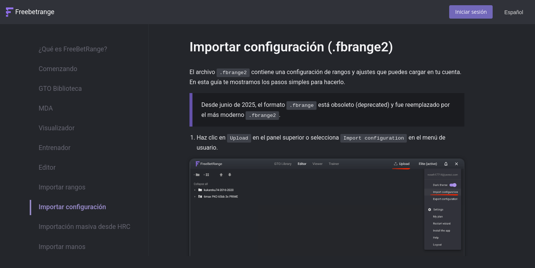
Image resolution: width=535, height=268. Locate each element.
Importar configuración (72, 207)
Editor (47, 167)
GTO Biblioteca (60, 88)
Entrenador (55, 147)
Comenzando (58, 69)
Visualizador (57, 128)
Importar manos (62, 247)
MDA (46, 108)
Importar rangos (62, 187)
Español (513, 12)
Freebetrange (34, 11)
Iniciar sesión (471, 11)
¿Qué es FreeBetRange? (73, 49)
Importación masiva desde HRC (84, 226)
